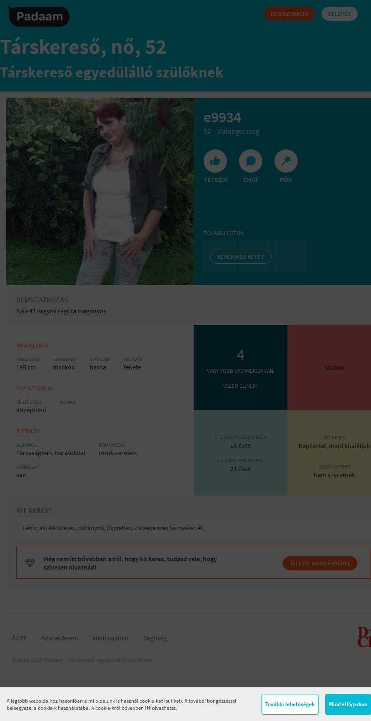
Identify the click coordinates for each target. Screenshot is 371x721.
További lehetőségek (290, 704)
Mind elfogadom (348, 704)
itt (148, 707)
